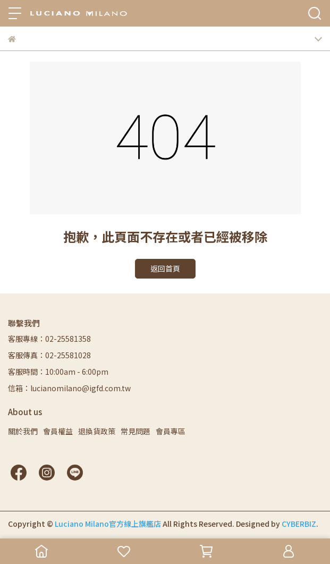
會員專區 (170, 431)
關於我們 (23, 431)
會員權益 (58, 431)
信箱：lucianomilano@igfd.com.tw (69, 388)
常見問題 (135, 431)
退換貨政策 (96, 431)
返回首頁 (165, 268)
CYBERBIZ (299, 523)
